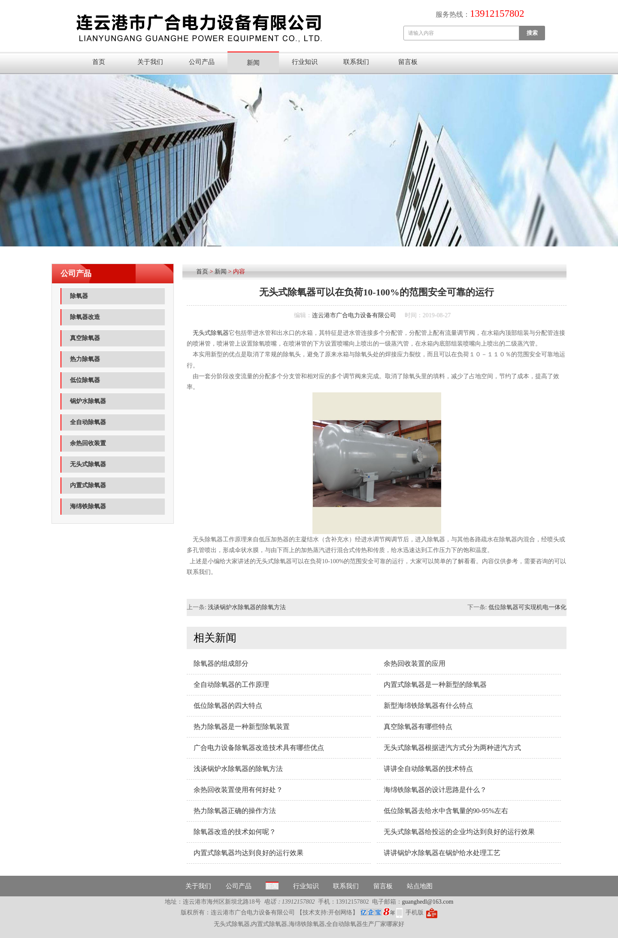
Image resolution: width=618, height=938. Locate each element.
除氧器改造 (85, 317)
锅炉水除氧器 (88, 401)
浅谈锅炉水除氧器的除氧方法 (247, 607)
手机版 (415, 912)
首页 (98, 61)
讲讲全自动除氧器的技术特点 (428, 768)
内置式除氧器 (88, 485)
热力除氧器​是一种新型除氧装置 (242, 726)
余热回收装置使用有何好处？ (238, 789)
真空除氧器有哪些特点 (418, 726)
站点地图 (420, 886)
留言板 (408, 61)
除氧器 (79, 296)
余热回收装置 (88, 443)
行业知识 (305, 61)
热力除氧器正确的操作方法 (235, 810)
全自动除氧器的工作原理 (231, 684)
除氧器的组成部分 (221, 663)
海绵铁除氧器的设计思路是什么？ (435, 789)
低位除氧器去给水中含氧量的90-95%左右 (446, 810)
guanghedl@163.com (428, 902)
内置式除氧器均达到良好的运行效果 (248, 852)
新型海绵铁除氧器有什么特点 (428, 705)
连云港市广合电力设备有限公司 (354, 315)
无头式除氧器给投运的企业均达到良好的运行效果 (459, 831)
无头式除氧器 (88, 464)
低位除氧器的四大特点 (228, 705)
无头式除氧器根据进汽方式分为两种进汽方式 (452, 747)
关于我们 (150, 61)
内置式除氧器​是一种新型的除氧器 (435, 684)
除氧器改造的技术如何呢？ (235, 831)
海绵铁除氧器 (88, 506)
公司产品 (202, 61)
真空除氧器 (85, 338)
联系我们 (356, 61)
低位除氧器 (85, 380)
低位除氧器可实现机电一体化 (527, 607)
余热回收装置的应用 (414, 663)
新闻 (253, 62)
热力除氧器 (85, 359)
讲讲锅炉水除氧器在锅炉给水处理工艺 (442, 852)
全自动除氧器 (88, 422)
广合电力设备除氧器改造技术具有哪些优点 (259, 747)
